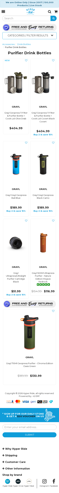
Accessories (8, 44)
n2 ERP (36, 396)
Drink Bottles (24, 44)
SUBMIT (29, 434)
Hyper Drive (18, 483)
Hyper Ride (7, 483)
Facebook (54, 483)
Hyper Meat (29, 483)
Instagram (44, 483)
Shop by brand (12, 474)
